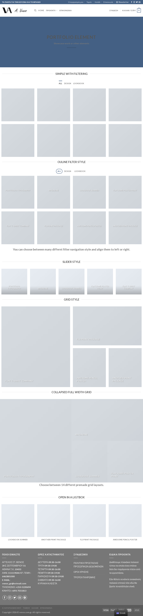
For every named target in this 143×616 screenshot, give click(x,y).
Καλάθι (97, 2)
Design (67, 83)
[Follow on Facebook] (131, 2)
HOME (41, 10)
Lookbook (78, 83)
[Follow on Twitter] (137, 2)
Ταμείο (89, 2)
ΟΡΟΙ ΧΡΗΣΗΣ (81, 572)
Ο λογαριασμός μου (75, 2)
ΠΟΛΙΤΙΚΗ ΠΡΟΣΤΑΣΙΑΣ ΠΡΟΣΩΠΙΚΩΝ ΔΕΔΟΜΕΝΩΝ (88, 565)
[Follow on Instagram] (134, 2)
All (60, 83)
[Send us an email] (139, 2)
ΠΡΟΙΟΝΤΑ (51, 10)
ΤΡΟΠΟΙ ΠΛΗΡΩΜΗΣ (84, 577)
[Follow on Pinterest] (24, 597)
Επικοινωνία (108, 2)
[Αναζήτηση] (35, 10)
